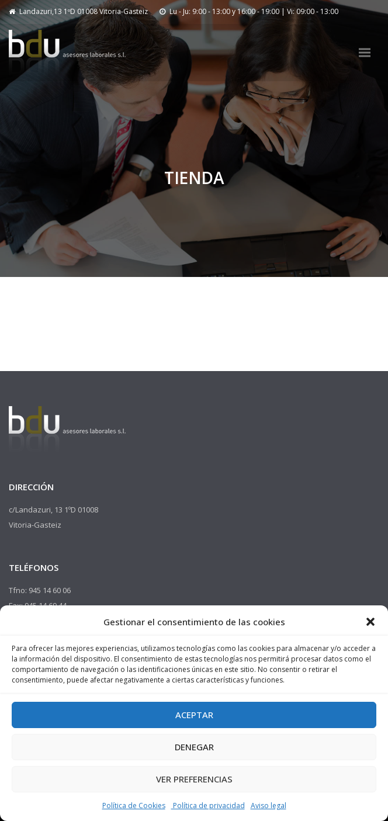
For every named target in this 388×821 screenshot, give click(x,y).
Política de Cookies (133, 805)
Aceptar (194, 714)
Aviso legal (268, 805)
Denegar (194, 747)
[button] (370, 622)
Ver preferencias (194, 779)
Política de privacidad (208, 805)
